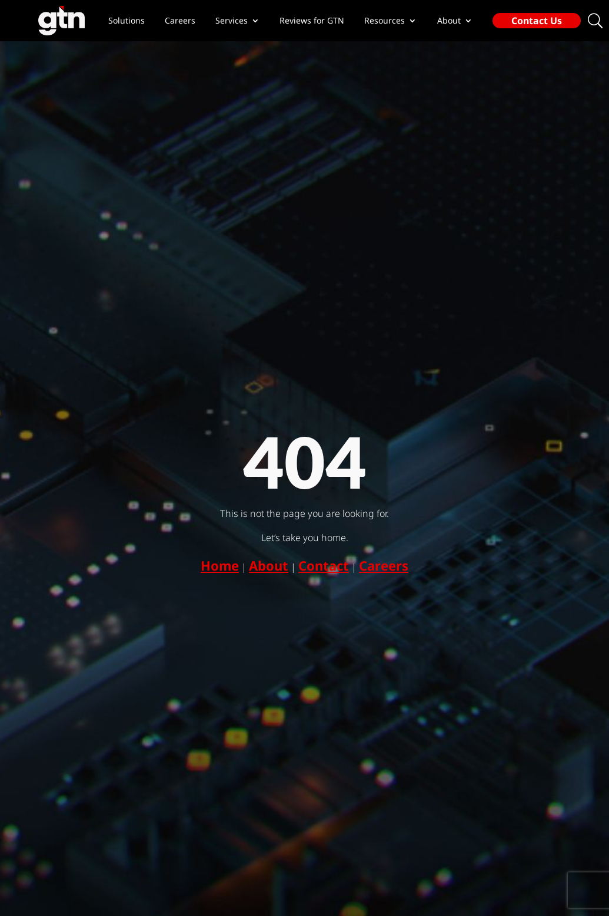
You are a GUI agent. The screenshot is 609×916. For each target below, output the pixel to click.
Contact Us (536, 20)
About (268, 565)
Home (220, 565)
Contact (323, 565)
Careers (180, 21)
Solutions (126, 21)
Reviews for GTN (311, 21)
